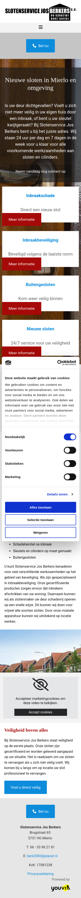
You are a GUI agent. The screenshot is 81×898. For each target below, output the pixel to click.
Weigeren (40, 532)
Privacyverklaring (40, 874)
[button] (40, 45)
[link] (40, 684)
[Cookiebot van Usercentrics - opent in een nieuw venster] (57, 363)
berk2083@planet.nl (42, 856)
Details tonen (57, 494)
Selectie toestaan (40, 520)
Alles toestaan (41, 507)
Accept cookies (40, 712)
